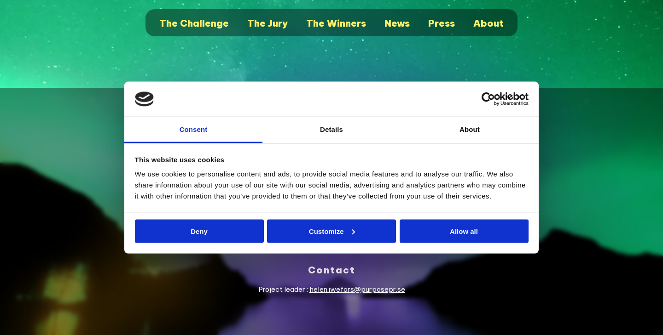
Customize (332, 231)
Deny (199, 231)
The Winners (336, 23)
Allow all (464, 231)
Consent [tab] (194, 129)
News (397, 23)
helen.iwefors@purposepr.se (357, 289)
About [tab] (469, 129)
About (488, 23)
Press (441, 23)
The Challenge (194, 23)
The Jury (267, 23)
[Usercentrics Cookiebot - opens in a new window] (488, 99)
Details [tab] (331, 129)
